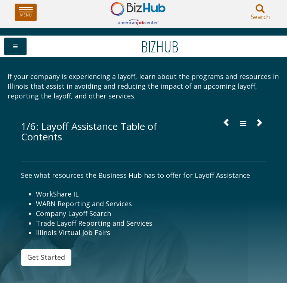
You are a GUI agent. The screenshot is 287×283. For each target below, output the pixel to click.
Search (260, 12)
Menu (28, 12)
